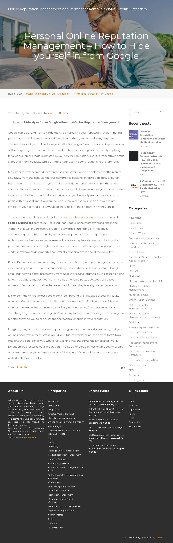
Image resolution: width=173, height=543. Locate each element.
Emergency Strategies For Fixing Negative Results (147, 259)
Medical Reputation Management (140, 288)
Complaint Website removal (144, 238)
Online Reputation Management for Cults (141, 307)
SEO (19, 93)
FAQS (131, 418)
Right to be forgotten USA (143, 360)
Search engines (137, 365)
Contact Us (134, 422)
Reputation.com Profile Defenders (142, 353)
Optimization (136, 322)
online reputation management (81, 217)
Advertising (135, 218)
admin (50, 113)
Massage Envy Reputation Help (146, 281)
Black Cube (135, 223)
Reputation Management (143, 337)
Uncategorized (137, 380)
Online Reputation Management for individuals (144, 316)
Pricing (132, 414)
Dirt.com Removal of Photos (102, 427)
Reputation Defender (141, 332)
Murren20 (160, 537)
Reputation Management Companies (143, 345)
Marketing (134, 276)
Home (11, 93)
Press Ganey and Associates (144, 327)
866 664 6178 (30, 437)
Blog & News (136, 228)
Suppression (135, 409)
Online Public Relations (142, 300)
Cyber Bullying (137, 252)
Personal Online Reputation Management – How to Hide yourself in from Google (68, 93)
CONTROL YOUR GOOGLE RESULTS (143, 245)
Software (134, 375)
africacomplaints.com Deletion (103, 420)
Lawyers (133, 271)
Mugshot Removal (139, 295)
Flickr (132, 266)
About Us (133, 405)
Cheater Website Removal (143, 233)
